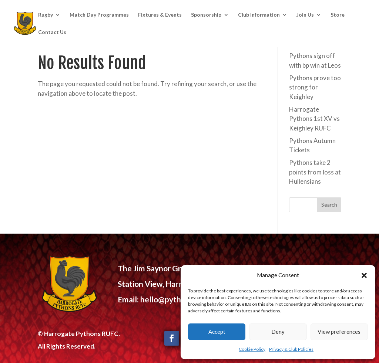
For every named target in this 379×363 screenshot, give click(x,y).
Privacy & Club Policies (291, 349)
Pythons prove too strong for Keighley (315, 87)
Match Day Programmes (99, 15)
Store (338, 15)
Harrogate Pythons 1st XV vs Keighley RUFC (314, 118)
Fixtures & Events (160, 15)
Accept (216, 331)
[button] (364, 275)
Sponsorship (206, 15)
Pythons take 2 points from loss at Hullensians (315, 172)
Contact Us (52, 32)
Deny (278, 331)
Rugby (45, 15)
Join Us (305, 15)
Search (329, 204)
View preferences (339, 331)
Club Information (259, 15)
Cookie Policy (252, 349)
